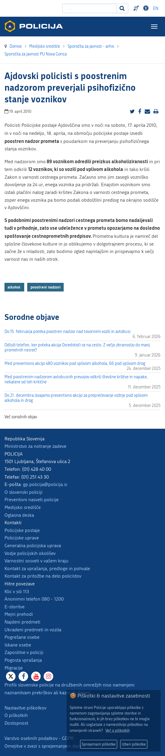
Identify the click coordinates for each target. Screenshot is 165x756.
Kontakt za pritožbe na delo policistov (42, 576)
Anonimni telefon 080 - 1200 (34, 599)
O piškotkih (16, 715)
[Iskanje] (122, 8)
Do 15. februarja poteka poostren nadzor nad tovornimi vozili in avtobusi (67, 331)
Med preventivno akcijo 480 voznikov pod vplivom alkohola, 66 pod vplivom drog (74, 363)
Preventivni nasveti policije (31, 499)
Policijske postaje (22, 530)
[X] (11, 676)
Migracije (13, 668)
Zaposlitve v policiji (23, 652)
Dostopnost (16, 723)
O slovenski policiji (23, 492)
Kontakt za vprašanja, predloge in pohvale (47, 568)
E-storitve (14, 607)
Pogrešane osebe (21, 637)
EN (155, 8)
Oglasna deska (19, 515)
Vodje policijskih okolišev (30, 553)
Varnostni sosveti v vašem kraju (36, 561)
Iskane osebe (17, 645)
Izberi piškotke (134, 744)
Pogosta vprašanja (23, 660)
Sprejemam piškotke (99, 744)
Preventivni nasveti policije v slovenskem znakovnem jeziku (136, 8)
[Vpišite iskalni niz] (89, 8)
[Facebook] (23, 676)
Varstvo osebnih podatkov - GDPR (39, 738)
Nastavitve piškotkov (25, 708)
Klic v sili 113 (16, 591)
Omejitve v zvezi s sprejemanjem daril (43, 746)
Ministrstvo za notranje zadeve (35, 446)
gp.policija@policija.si (45, 484)
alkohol (14, 287)
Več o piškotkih (118, 730)
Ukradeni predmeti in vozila (32, 629)
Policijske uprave (21, 538)
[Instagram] (48, 676)
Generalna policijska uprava (32, 545)
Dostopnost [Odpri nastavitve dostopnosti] (146, 8)
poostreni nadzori (45, 287)
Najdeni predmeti (22, 622)
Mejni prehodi (18, 614)
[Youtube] (36, 676)
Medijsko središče (22, 507)
